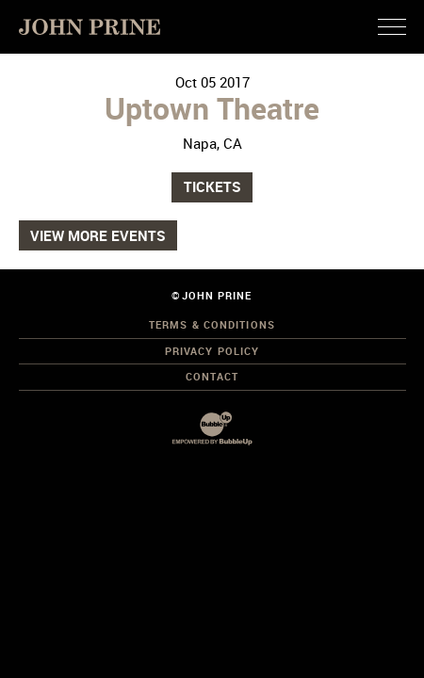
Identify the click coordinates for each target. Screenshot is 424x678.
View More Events (98, 235)
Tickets (212, 186)
